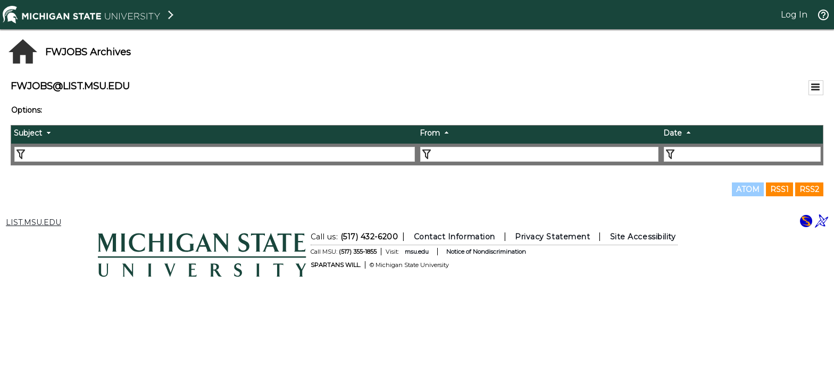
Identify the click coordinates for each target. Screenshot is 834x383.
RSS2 (809, 189)
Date (672, 133)
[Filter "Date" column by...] (742, 154)
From (430, 133)
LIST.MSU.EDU (33, 222)
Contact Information (454, 237)
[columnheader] (214, 135)
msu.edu (417, 251)
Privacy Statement (552, 237)
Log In (794, 15)
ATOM (748, 189)
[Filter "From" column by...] (539, 154)
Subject (28, 133)
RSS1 (779, 189)
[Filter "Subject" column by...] (214, 154)
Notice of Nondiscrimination (486, 251)
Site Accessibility (643, 237)
